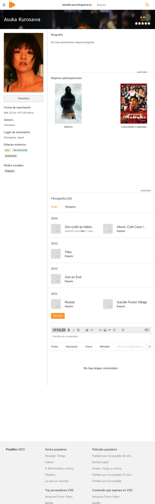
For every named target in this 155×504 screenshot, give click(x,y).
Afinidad (104, 346)
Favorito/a (23, 98)
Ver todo (58, 315)
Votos (88, 346)
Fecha (54, 346)
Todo (54, 206)
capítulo (91, 231)
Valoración (72, 346)
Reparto (70, 206)
